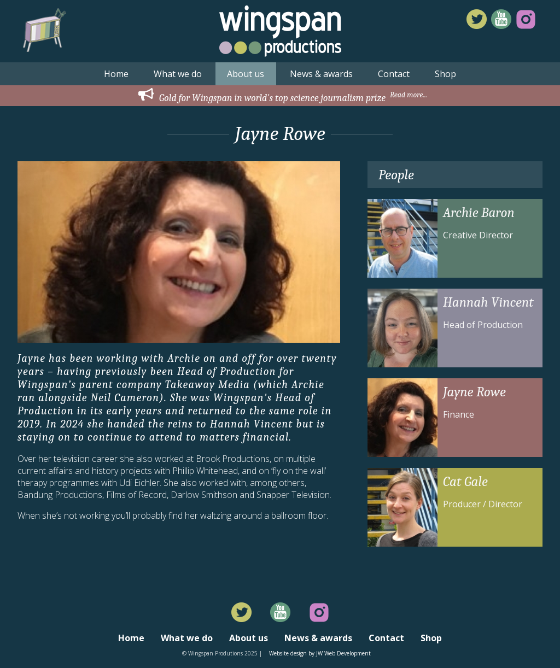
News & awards (321, 74)
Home (116, 74)
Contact (394, 74)
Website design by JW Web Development (320, 653)
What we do (178, 74)
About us (245, 74)
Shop (445, 74)
